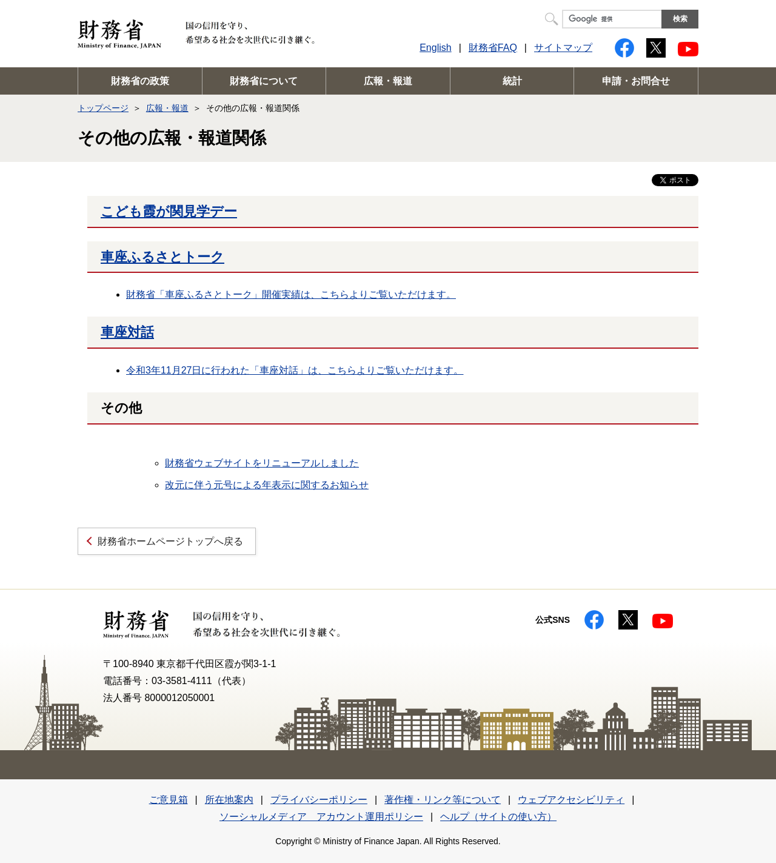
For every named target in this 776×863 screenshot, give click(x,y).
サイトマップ (563, 47)
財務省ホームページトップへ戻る (170, 541)
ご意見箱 (168, 799)
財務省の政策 (140, 81)
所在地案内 (229, 799)
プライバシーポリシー (318, 799)
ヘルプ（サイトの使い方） (498, 816)
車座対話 (127, 332)
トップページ (103, 108)
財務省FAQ (493, 47)
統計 (512, 81)
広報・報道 (388, 81)
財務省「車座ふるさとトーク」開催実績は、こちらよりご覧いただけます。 (291, 294)
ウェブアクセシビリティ (571, 799)
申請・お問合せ (636, 81)
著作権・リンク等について (442, 799)
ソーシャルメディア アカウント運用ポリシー (321, 816)
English (435, 47)
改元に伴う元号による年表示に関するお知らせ (267, 485)
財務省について (264, 81)
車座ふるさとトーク (162, 256)
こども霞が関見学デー (169, 211)
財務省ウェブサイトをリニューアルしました (262, 463)
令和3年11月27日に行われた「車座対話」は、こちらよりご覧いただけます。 (295, 370)
